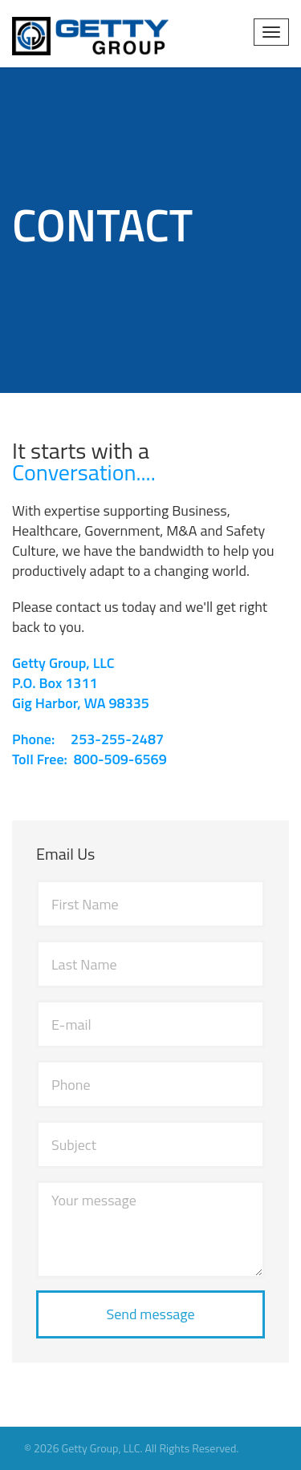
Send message (150, 1314)
